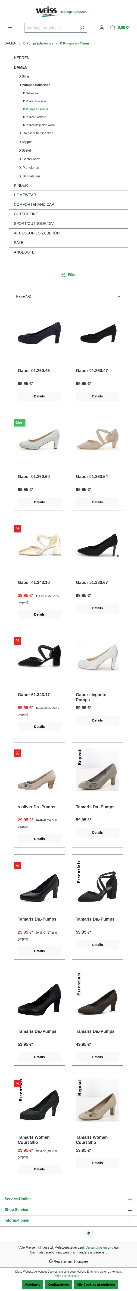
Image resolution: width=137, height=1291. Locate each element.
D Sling (24, 76)
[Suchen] (81, 28)
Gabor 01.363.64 (92, 476)
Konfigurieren (58, 1284)
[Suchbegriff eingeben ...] (51, 28)
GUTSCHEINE (26, 214)
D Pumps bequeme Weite (39, 125)
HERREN (22, 58)
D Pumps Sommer (34, 117)
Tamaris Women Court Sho (34, 1140)
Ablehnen (32, 1284)
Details (39, 396)
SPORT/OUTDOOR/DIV (34, 224)
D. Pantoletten (29, 167)
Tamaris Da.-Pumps (95, 807)
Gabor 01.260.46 (34, 370)
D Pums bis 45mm (34, 101)
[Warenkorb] (119, 27)
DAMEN (21, 67)
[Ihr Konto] (102, 27)
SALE (18, 243)
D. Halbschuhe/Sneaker (36, 133)
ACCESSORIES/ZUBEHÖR (37, 233)
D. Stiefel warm (29, 159)
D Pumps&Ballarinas (34, 85)
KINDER (21, 185)
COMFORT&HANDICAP (34, 205)
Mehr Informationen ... (68, 1275)
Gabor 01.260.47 (92, 370)
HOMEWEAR (25, 195)
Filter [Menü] (68, 273)
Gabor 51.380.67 (92, 582)
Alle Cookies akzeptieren (96, 1284)
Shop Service (16, 1210)
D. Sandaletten (29, 176)
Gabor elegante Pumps (91, 697)
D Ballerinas (30, 93)
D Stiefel (25, 150)
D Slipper (25, 142)
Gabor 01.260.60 (34, 476)
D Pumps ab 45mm (35, 109)
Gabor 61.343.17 (34, 694)
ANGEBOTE (24, 252)
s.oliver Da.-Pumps (36, 807)
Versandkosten (96, 1247)
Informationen (17, 1220)
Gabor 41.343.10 (34, 582)
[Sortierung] (68, 296)
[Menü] (10, 27)
